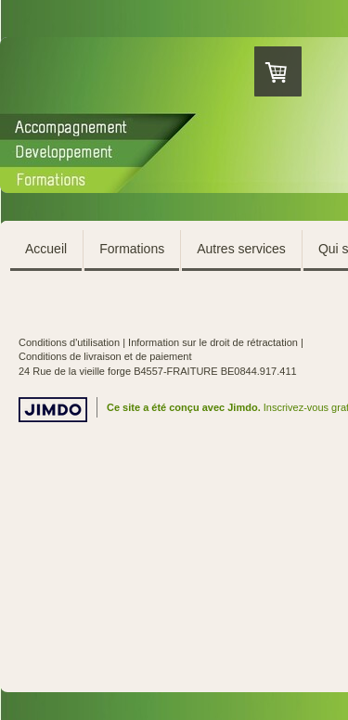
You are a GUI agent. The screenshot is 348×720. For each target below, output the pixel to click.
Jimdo (53, 409)
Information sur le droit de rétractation (213, 342)
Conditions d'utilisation (69, 342)
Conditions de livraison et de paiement (105, 356)
